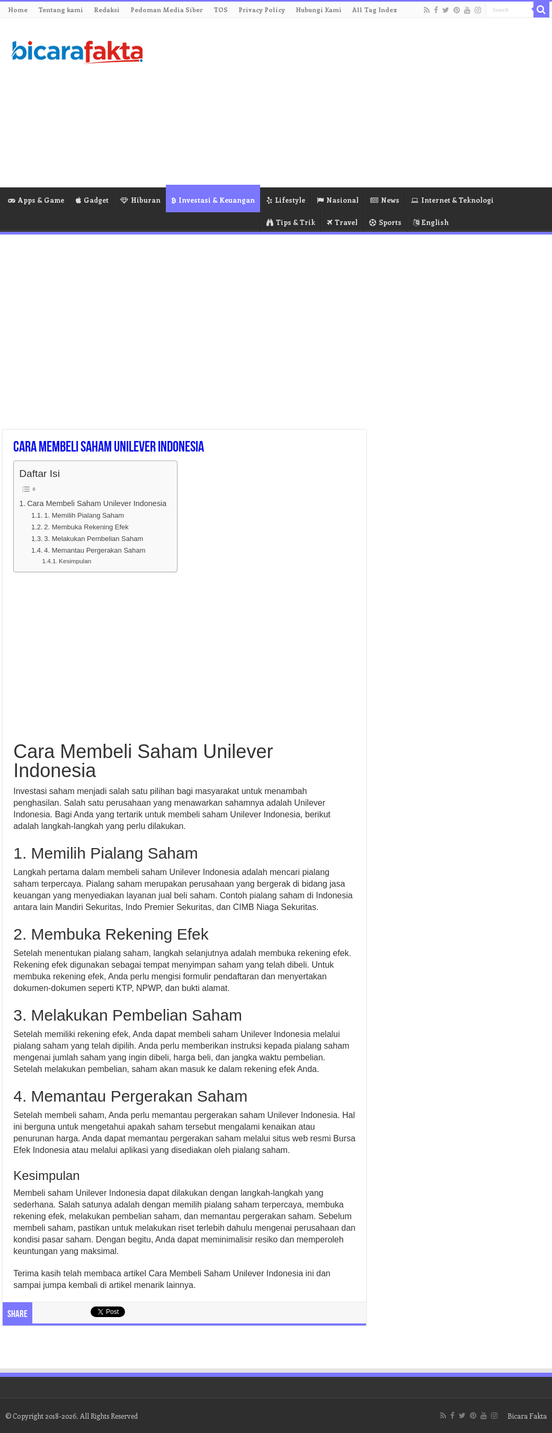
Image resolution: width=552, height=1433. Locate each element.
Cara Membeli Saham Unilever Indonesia (96, 503)
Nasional (338, 199)
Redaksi (107, 9)
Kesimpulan (75, 560)
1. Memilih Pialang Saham (84, 515)
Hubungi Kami (319, 9)
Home (18, 9)
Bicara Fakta (527, 1415)
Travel (342, 222)
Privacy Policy (261, 9)
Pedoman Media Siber (166, 9)
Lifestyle (285, 199)
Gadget (92, 199)
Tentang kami (60, 9)
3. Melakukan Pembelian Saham (93, 539)
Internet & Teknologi (452, 199)
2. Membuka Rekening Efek (86, 527)
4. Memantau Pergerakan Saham (94, 550)
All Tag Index (374, 9)
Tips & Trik (290, 222)
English (431, 222)
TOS (220, 9)
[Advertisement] (348, 103)
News (384, 199)
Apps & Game (36, 199)
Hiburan (140, 199)
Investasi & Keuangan (213, 199)
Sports (385, 222)
